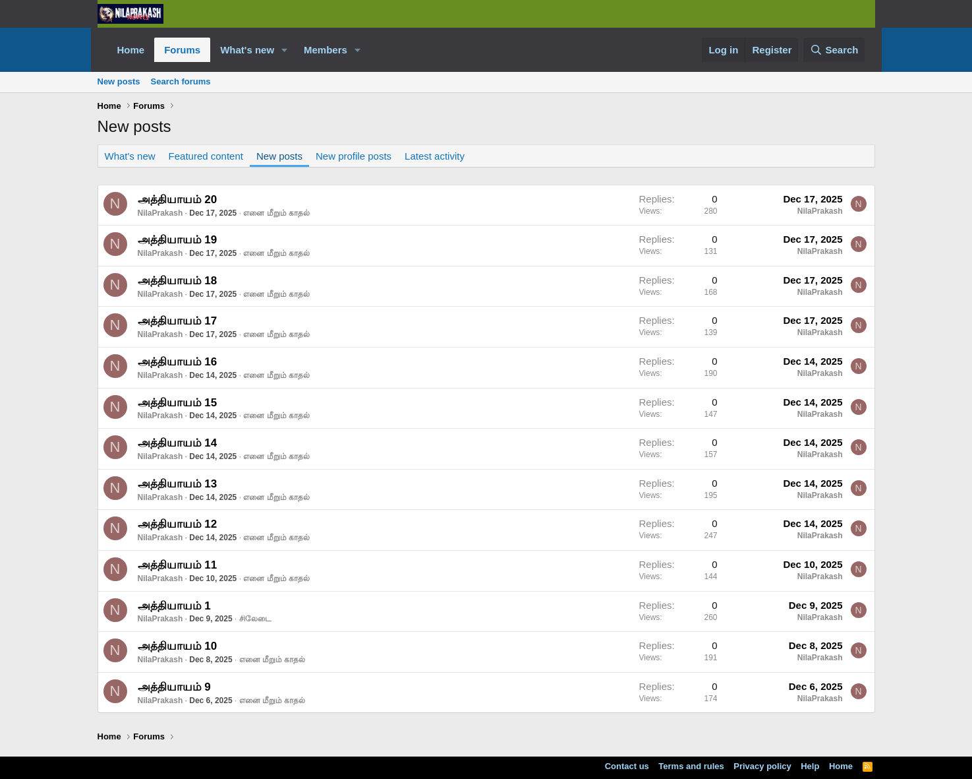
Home (131, 49)
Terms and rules (691, 766)
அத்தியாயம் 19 (177, 240)
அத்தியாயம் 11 (177, 565)
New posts (119, 81)
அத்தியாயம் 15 (177, 402)
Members (325, 49)
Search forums (181, 81)
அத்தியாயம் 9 (174, 687)
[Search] (834, 50)
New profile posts (353, 156)
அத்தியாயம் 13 (177, 484)
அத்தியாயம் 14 (177, 443)
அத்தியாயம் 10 (177, 646)
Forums (182, 49)
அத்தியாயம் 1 (174, 606)
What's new (247, 49)
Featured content (206, 156)
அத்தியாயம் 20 (177, 199)
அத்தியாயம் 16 (177, 362)
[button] (284, 50)
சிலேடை (255, 618)
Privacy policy (762, 766)
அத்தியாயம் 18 (177, 280)
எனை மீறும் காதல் (276, 213)
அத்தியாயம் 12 (177, 524)
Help (810, 766)
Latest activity (435, 156)
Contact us (627, 766)
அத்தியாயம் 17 (177, 321)
